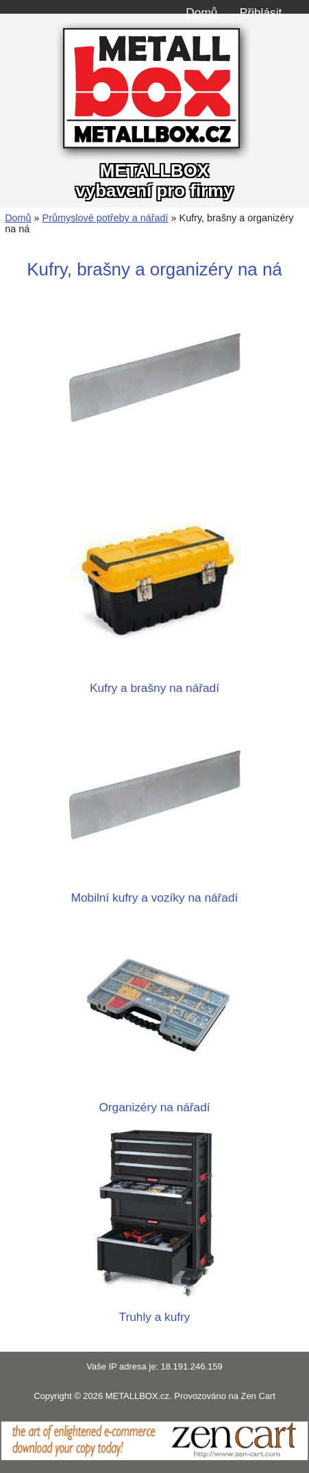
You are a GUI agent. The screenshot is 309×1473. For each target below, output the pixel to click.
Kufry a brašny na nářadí (154, 681)
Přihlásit (261, 12)
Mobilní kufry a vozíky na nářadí (154, 890)
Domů (201, 12)
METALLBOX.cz (137, 1396)
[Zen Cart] (154, 1457)
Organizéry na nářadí (154, 1100)
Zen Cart (257, 1396)
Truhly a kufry (154, 1310)
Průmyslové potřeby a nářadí (105, 217)
